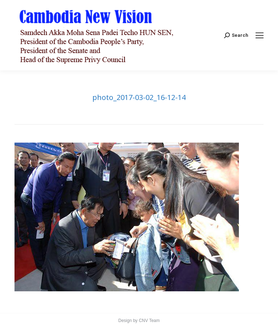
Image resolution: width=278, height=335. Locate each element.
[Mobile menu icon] (260, 35)
